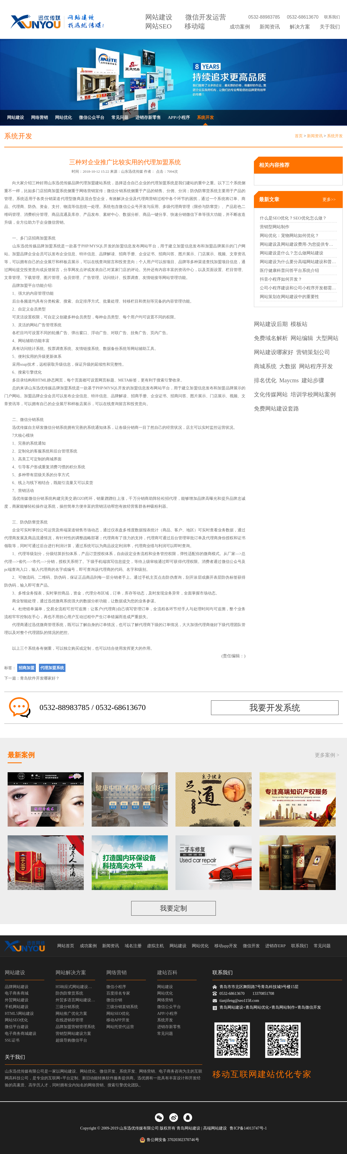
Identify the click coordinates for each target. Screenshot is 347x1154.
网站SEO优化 (16, 1020)
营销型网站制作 (274, 227)
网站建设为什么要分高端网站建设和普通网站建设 (298, 261)
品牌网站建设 (16, 987)
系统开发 (205, 117)
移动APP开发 (117, 1020)
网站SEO (158, 26)
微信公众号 (231, 562)
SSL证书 (12, 1040)
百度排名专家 (118, 993)
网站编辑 (302, 338)
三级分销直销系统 (122, 1007)
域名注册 (133, 946)
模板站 (299, 324)
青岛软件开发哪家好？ (40, 678)
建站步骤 (313, 380)
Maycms (289, 380)
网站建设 (158, 17)
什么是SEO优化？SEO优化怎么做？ (293, 218)
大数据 (287, 366)
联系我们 (332, 17)
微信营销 (55, 222)
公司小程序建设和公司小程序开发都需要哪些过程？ (298, 288)
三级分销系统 (67, 1007)
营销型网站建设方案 (73, 1033)
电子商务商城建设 (20, 1033)
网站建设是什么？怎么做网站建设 (291, 253)
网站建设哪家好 (273, 352)
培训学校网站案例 (313, 394)
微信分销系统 (119, 191)
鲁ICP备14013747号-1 (248, 1128)
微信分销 (114, 1000)
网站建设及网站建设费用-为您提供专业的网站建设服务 (298, 244)
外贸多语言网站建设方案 (75, 1000)
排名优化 (265, 380)
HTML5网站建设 (19, 1013)
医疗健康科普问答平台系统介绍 (289, 270)
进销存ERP (275, 946)
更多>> (329, 199)
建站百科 (167, 972)
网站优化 (63, 117)
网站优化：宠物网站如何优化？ (289, 235)
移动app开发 (226, 946)
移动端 (195, 26)
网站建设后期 (271, 324)
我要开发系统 (274, 707)
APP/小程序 (179, 117)
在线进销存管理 (69, 1020)
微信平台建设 (16, 1027)
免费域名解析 (271, 338)
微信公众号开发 (132, 207)
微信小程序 (116, 987)
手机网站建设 (16, 1007)
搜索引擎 (26, 372)
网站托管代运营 (120, 1027)
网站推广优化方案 (71, 1013)
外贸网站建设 (16, 1000)
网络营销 (39, 117)
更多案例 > (327, 755)
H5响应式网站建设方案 (75, 987)
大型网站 (327, 338)
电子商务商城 (16, 993)
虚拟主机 (155, 946)
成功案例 (240, 27)
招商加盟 (52, 191)
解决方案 (300, 27)
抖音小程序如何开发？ (281, 279)
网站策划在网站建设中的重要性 (289, 296)
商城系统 (265, 366)
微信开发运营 (205, 17)
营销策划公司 (313, 352)
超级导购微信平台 (71, 1040)
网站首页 (65, 946)
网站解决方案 (71, 972)
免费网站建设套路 (276, 408)
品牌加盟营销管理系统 (75, 1027)
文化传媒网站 (271, 394)
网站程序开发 (316, 366)
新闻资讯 (270, 27)
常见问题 (119, 117)
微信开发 (251, 946)
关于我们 (330, 27)
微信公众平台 (91, 117)
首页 (299, 136)
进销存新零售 (148, 117)
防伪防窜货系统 (204, 191)
